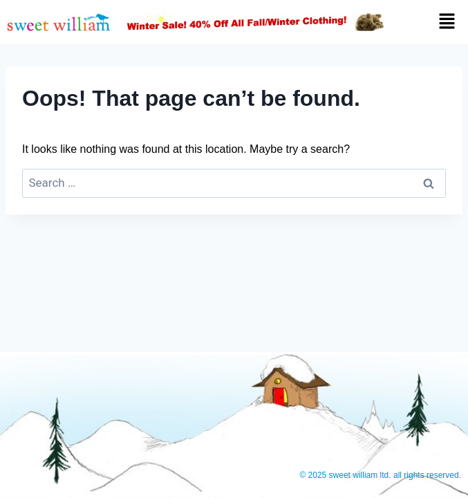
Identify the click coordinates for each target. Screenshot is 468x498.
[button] (432, 22)
